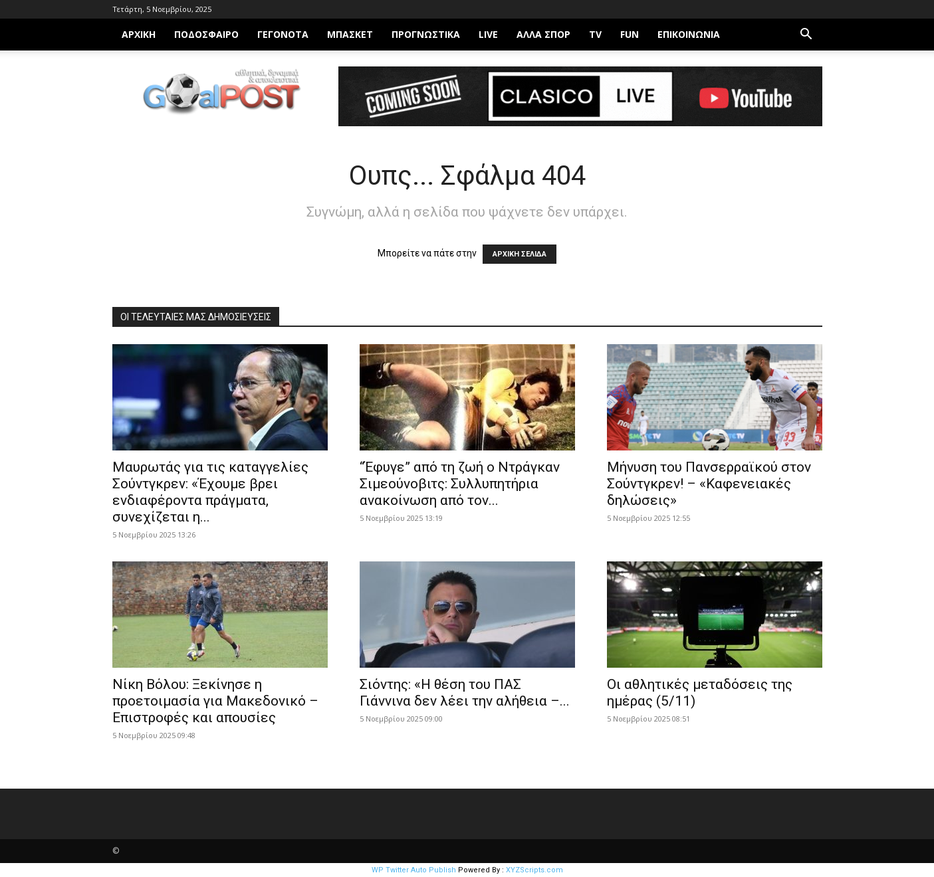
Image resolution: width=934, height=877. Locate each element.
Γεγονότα (282, 34)
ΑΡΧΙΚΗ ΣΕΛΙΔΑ (519, 254)
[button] (806, 35)
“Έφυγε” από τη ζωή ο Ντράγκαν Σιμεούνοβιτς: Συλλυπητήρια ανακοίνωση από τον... (460, 483)
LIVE (488, 34)
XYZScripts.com (534, 870)
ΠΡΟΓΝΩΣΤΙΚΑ (426, 34)
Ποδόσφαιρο (206, 34)
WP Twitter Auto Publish (414, 870)
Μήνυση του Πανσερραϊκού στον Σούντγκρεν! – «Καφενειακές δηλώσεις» (709, 483)
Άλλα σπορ (543, 34)
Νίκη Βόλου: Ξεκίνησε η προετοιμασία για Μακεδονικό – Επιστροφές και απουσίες (215, 701)
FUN (629, 34)
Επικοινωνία (688, 34)
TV (595, 34)
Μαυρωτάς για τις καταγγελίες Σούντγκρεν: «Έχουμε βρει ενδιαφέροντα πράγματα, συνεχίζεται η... (210, 492)
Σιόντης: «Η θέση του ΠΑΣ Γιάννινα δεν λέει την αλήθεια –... (465, 692)
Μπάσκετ (350, 34)
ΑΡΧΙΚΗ (139, 34)
